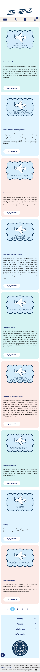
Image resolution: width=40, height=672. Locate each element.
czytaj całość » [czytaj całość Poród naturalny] (12, 599)
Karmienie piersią (9, 465)
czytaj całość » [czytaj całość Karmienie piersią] (12, 483)
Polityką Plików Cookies (7, 667)
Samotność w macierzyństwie (14, 130)
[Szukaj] (15, 19)
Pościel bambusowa (10, 62)
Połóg (5, 525)
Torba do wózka (9, 327)
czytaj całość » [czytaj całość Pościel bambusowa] (12, 88)
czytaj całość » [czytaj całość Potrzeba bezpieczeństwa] (12, 286)
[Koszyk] (35, 19)
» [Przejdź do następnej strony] (32, 609)
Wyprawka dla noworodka (13, 396)
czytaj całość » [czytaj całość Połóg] (12, 539)
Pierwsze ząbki (8, 193)
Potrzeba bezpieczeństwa (12, 254)
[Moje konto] (25, 19)
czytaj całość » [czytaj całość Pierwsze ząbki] (12, 213)
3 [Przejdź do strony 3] (22, 609)
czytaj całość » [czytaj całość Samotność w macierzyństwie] (12, 151)
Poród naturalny (9, 580)
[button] (5, 19)
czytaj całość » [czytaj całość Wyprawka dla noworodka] (12, 424)
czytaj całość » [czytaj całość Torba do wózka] (12, 355)
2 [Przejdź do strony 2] (17, 609)
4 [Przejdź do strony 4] (27, 609)
